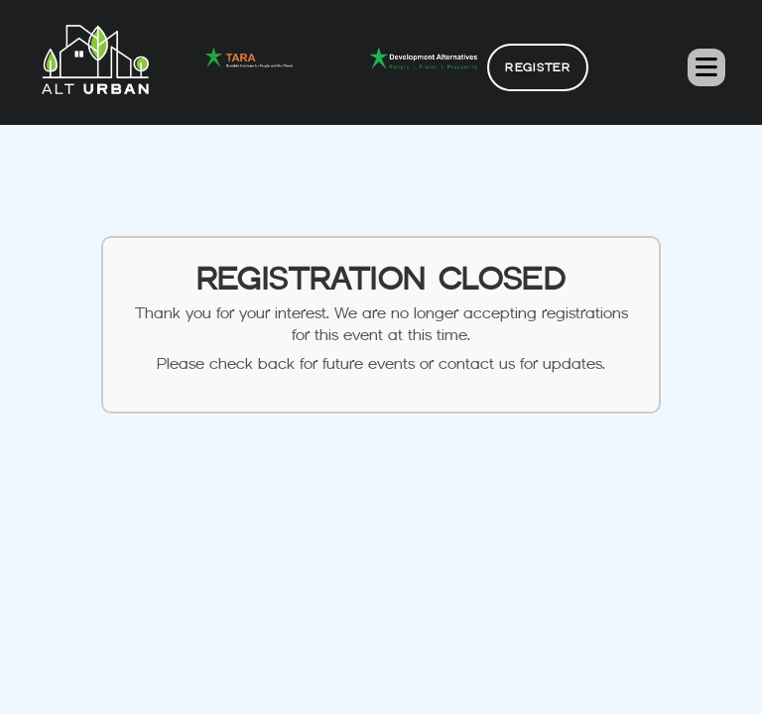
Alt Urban (454, 692)
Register (537, 67)
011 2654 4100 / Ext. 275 (381, 670)
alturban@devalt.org (381, 634)
